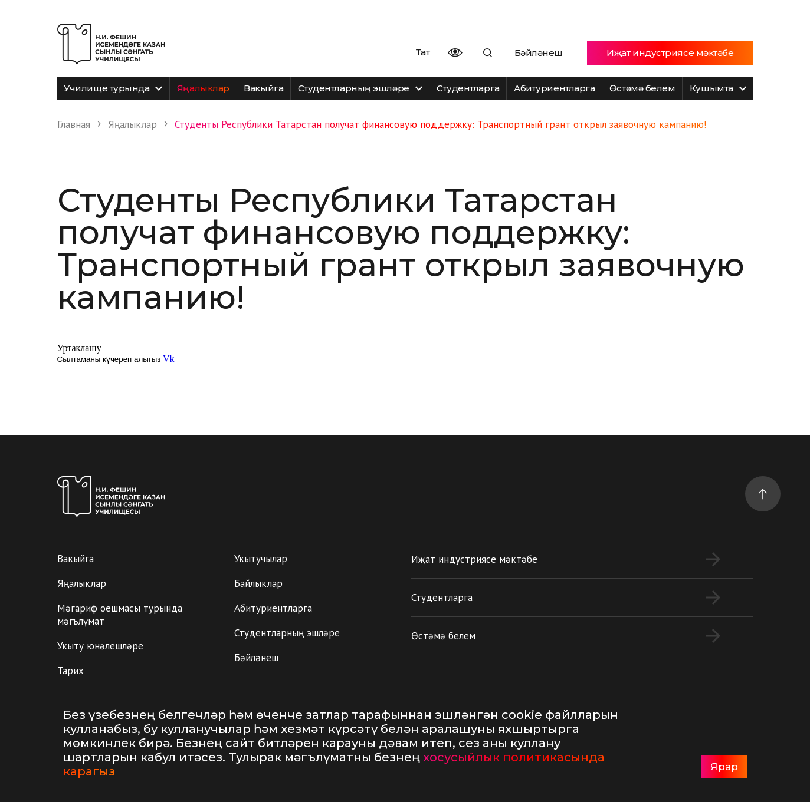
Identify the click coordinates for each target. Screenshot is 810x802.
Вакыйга (263, 88)
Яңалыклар (203, 88)
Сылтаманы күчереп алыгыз (109, 359)
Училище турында (113, 88)
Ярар (724, 767)
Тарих (70, 670)
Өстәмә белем (642, 88)
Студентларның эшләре (360, 88)
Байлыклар (258, 583)
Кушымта (718, 88)
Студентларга (468, 88)
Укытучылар (260, 558)
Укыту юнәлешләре (100, 645)
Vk (169, 359)
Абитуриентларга (554, 88)
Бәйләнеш (538, 52)
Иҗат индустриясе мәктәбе (669, 52)
